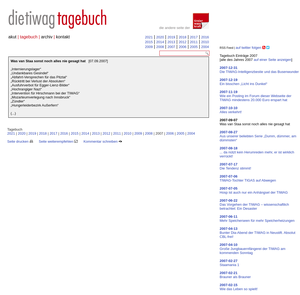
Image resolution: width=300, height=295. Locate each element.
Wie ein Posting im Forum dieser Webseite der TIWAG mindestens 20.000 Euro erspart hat (255, 96)
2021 (149, 37)
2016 (205, 37)
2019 (171, 37)
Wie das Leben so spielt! (239, 287)
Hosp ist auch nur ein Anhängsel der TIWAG (254, 190)
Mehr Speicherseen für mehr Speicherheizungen (257, 219)
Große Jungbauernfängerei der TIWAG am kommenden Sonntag (253, 249)
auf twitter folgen (248, 48)
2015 (149, 42)
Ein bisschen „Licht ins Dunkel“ (243, 82)
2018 (182, 37)
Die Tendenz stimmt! (235, 166)
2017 (194, 37)
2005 (194, 47)
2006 (182, 47)
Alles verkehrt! (231, 110)
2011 (194, 42)
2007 (171, 47)
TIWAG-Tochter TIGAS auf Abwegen (248, 178)
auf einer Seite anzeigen (272, 60)
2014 (160, 42)
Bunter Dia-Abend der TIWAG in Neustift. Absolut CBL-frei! (257, 233)
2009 (149, 47)
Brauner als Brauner (235, 275)
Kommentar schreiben (103, 141)
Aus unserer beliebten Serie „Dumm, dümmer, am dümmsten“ (258, 136)
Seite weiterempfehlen (58, 141)
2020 (160, 37)
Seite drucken (20, 141)
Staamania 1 (229, 263)
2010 (205, 42)
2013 (171, 42)
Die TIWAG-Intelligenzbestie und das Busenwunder (259, 70)
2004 (205, 47)
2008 (160, 47)
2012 (182, 42)
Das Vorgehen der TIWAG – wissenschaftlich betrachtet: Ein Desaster (254, 204)
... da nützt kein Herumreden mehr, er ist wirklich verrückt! (257, 152)
